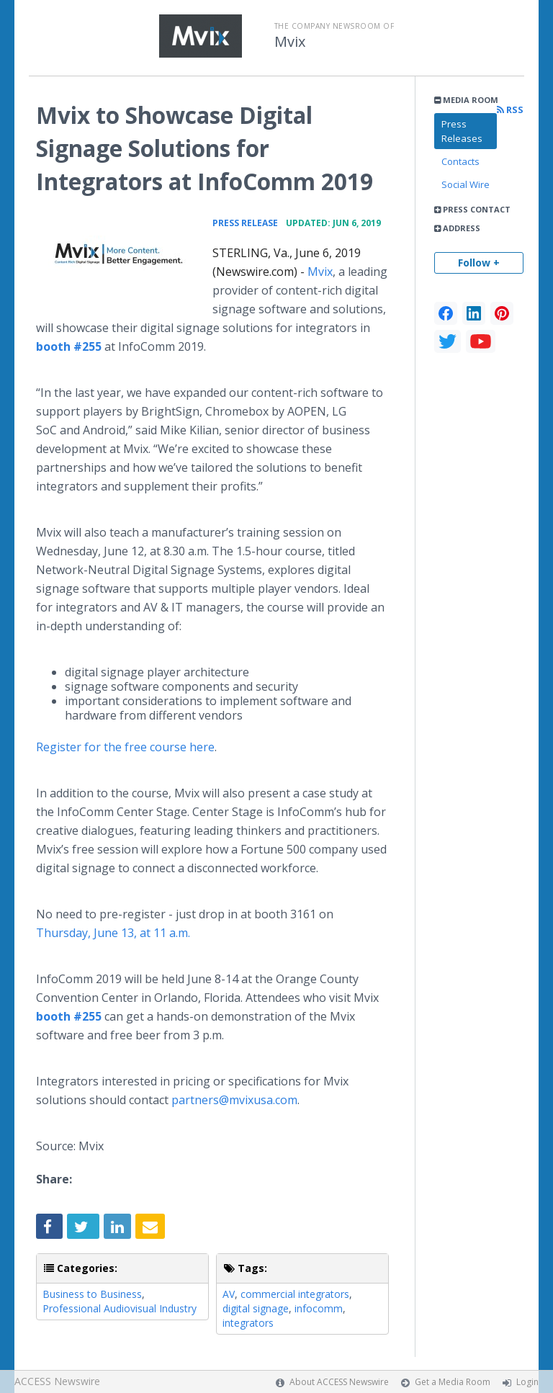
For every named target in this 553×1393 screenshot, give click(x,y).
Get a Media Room (452, 1382)
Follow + (479, 262)
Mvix (289, 41)
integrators (248, 1323)
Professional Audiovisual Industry (119, 1308)
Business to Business (92, 1294)
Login (527, 1382)
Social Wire (465, 184)
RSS (510, 110)
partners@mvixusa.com (234, 1100)
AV (228, 1294)
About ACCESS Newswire (339, 1382)
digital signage (255, 1308)
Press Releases (461, 131)
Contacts (460, 161)
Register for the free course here (125, 747)
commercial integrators (294, 1294)
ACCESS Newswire (57, 1381)
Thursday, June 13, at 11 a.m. (113, 933)
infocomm (319, 1308)
